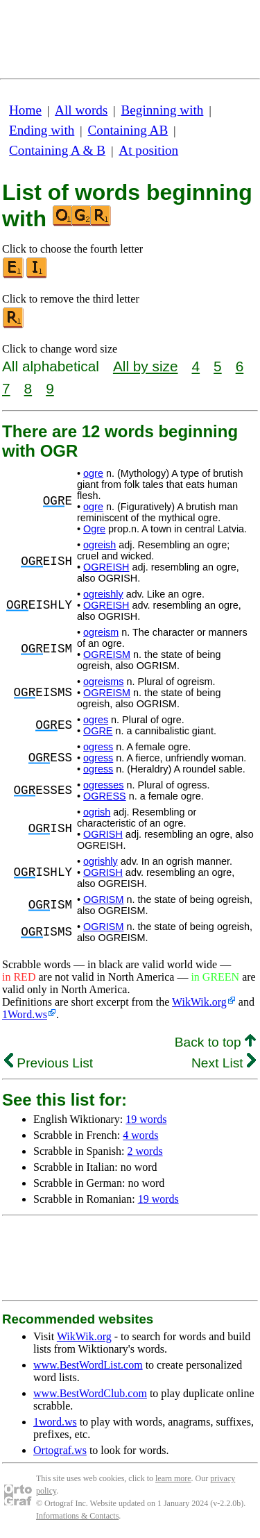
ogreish (99, 544)
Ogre (94, 528)
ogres (95, 719)
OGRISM (103, 899)
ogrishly (100, 861)
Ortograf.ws (60, 1450)
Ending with (41, 130)
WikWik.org (199, 1002)
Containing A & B (57, 150)
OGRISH (103, 834)
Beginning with (162, 110)
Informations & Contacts (77, 1516)
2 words (145, 1151)
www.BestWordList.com (88, 1365)
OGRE (97, 730)
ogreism (101, 632)
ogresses (103, 785)
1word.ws (55, 1422)
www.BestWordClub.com (90, 1393)
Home (25, 110)
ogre (93, 473)
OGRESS (104, 796)
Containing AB (128, 130)
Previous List (48, 1063)
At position (148, 150)
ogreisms (103, 681)
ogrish (96, 812)
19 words (145, 1119)
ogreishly (103, 594)
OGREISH (106, 567)
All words (81, 110)
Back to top (215, 1042)
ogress (98, 746)
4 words (140, 1135)
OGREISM (106, 654)
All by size (145, 366)
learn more (173, 1478)
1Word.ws (24, 1014)
